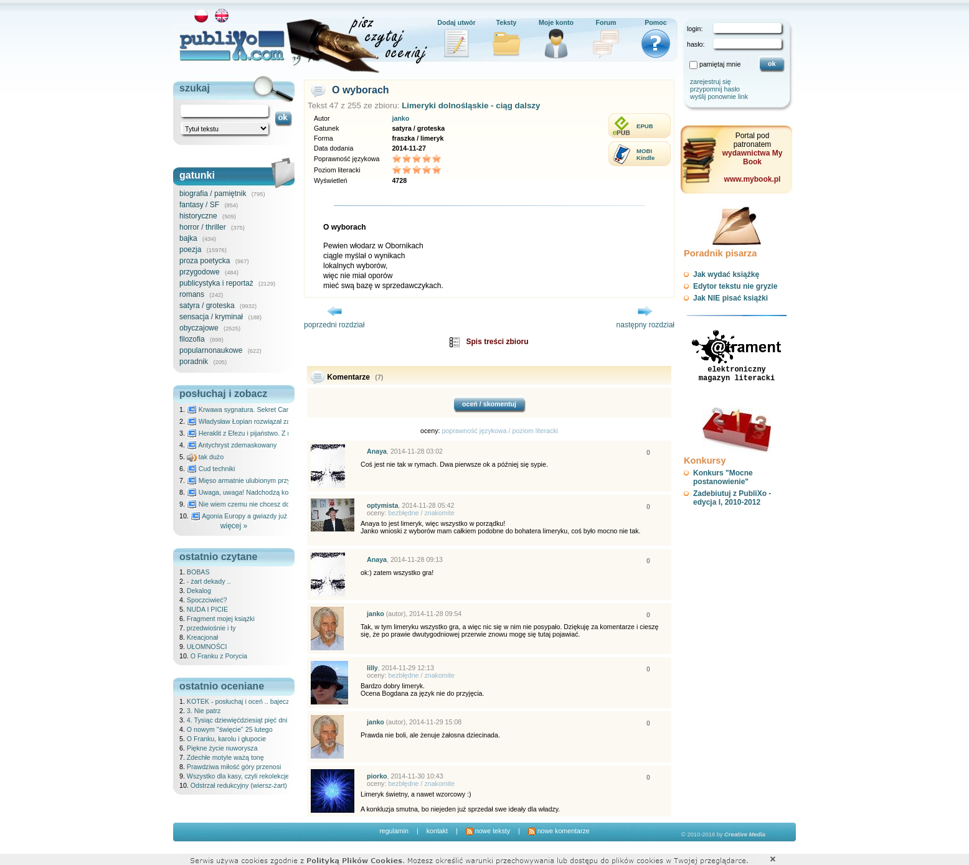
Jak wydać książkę (726, 274)
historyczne (198, 216)
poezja (190, 249)
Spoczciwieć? (207, 600)
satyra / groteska (207, 305)
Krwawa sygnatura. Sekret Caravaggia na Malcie (264, 409)
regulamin (394, 831)
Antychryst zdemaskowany (232, 445)
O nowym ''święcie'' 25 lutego (230, 729)
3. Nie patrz (204, 710)
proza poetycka (204, 260)
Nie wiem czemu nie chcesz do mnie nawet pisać (265, 504)
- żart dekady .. (208, 581)
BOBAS (198, 572)
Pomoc (656, 22)
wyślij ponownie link (719, 96)
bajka (188, 238)
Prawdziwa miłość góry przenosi (234, 766)
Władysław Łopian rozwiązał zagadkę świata (258, 421)
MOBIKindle (645, 154)
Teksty (506, 22)
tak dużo (205, 457)
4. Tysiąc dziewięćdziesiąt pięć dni (237, 720)
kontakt (437, 831)
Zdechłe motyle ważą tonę (225, 757)
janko (400, 118)
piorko (377, 776)
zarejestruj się (710, 81)
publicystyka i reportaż (216, 283)
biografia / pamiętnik (212, 193)
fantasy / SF (199, 204)
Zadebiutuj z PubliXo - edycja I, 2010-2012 (732, 498)
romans (191, 294)
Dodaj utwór (456, 22)
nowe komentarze (559, 831)
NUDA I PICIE (207, 609)
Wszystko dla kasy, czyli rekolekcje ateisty (248, 776)
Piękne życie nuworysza (222, 748)
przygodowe (199, 272)
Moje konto (556, 22)
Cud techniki (211, 468)
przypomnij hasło (715, 89)
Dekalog (199, 590)
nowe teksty (488, 831)
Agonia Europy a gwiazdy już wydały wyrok (260, 516)
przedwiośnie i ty (211, 628)
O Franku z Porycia (219, 656)
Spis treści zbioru (497, 341)
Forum (605, 22)
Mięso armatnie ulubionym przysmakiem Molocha (265, 480)
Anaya (377, 451)
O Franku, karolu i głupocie (226, 738)
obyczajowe (199, 328)
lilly (372, 667)
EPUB (644, 126)
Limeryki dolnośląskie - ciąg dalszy (471, 105)
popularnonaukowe (210, 350)
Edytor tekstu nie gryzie (735, 286)
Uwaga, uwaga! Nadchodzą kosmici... (248, 492)
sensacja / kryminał (211, 316)
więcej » (233, 525)
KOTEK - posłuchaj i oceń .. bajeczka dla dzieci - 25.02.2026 (276, 701)
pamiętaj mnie (719, 64)
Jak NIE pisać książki (730, 298)
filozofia (192, 339)
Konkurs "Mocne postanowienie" (723, 477)
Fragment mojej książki (221, 618)
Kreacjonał (202, 637)
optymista (382, 505)
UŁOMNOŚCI (207, 646)
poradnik (193, 361)
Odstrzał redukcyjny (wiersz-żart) (239, 785)
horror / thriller (202, 227)
